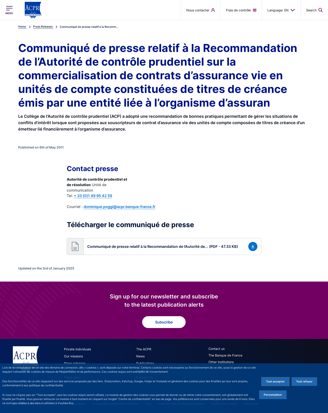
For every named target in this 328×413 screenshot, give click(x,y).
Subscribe (164, 322)
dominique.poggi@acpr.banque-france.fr (119, 206)
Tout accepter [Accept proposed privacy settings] (275, 381)
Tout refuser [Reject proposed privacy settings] (304, 381)
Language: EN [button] (281, 10)
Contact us (216, 349)
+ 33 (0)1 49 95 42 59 (93, 195)
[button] (164, 246)
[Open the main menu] (9, 10)
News (140, 356)
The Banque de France (225, 355)
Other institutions (221, 362)
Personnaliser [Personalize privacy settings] (273, 394)
